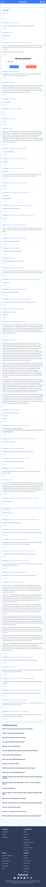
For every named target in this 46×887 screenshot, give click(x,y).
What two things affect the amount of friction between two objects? (20, 750)
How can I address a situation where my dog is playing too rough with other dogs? (22, 793)
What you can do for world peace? (11, 746)
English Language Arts (29, 842)
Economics (26, 850)
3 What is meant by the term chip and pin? (13, 733)
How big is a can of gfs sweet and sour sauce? (14, 811)
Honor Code (5, 858)
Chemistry (26, 834)
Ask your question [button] (31, 66)
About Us (26, 855)
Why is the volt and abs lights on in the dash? (14, 798)
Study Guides (5, 863)
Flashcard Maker (6, 860)
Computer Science (28, 847)
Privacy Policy (27, 863)
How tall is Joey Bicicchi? (8, 788)
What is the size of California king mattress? (14, 759)
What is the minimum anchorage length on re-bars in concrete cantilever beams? (21, 783)
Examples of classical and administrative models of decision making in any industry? (22, 777)
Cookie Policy (27, 868)
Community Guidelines (7, 855)
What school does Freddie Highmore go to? (13, 772)
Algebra (25, 831)
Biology (25, 837)
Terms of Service (27, 860)
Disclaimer (26, 866)
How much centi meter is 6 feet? (10, 763)
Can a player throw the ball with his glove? (13, 742)
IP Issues (26, 871)
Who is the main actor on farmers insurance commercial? (17, 729)
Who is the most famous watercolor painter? (14, 737)
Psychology (26, 845)
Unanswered (5, 837)
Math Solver (5, 866)
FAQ (3, 868)
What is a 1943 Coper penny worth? (11, 807)
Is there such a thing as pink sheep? (11, 755)
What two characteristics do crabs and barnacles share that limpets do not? (22, 803)
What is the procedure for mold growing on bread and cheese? (18, 768)
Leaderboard (5, 831)
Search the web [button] (14, 66)
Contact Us (26, 858)
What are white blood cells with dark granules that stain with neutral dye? (21, 816)
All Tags (4, 834)
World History (27, 839)
